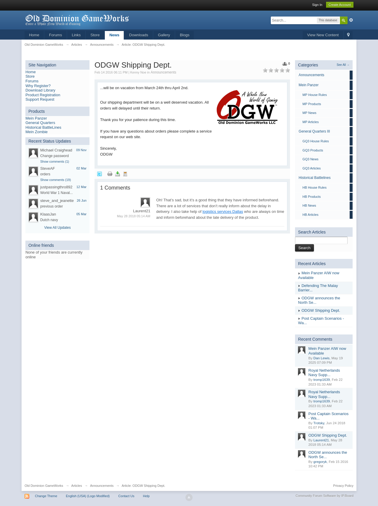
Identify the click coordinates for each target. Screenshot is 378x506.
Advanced (351, 20)
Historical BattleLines (43, 127)
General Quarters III (314, 131)
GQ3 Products (312, 150)
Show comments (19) (55, 180)
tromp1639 (321, 379)
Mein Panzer (36, 118)
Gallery (164, 35)
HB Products (311, 196)
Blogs (185, 35)
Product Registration (42, 95)
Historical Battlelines (314, 178)
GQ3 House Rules (315, 141)
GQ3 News (310, 159)
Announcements (163, 72)
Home (34, 35)
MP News (309, 113)
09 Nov (81, 150)
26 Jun (82, 200)
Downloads (138, 35)
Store (95, 35)
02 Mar (81, 168)
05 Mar (81, 214)
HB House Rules (314, 187)
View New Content (323, 35)
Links (76, 35)
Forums (55, 35)
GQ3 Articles (311, 168)
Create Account (340, 4)
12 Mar (81, 187)
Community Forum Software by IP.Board (324, 495)
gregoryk (320, 461)
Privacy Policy (343, 485)
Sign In (317, 4)
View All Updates (57, 228)
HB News (309, 205)
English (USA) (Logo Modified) (88, 496)
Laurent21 (321, 440)
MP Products (311, 104)
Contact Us (126, 496)
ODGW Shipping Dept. (321, 310)
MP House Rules (314, 95)
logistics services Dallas (223, 211)
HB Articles (310, 214)
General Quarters (40, 122)
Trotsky (318, 423)
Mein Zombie (36, 132)
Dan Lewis (321, 358)
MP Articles (310, 122)
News (114, 35)
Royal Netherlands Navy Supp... (324, 372)
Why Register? (37, 86)
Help (146, 496)
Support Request (39, 99)
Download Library (40, 90)
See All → (343, 64)
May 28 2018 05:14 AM (133, 216)
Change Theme (46, 496)
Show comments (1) (54, 161)
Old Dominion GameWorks (44, 485)
